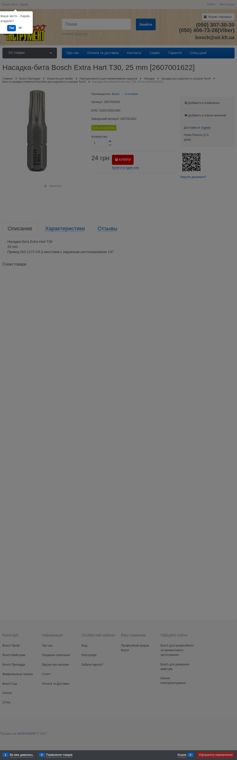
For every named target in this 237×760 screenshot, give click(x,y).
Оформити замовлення (216, 755)
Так (11, 28)
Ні (20, 28)
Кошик (182, 755)
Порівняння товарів (59, 755)
